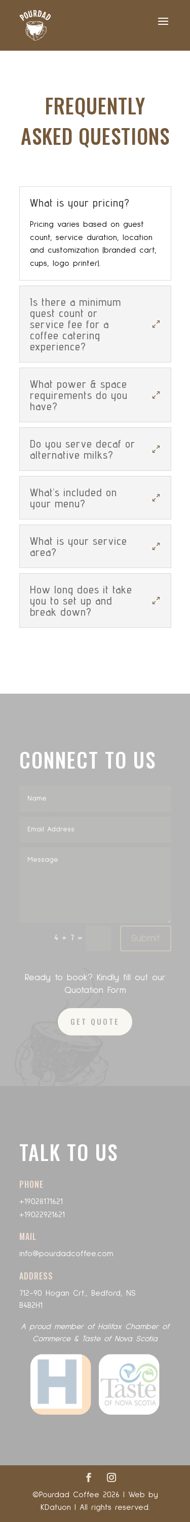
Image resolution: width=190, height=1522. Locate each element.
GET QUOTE (95, 1021)
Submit (145, 938)
